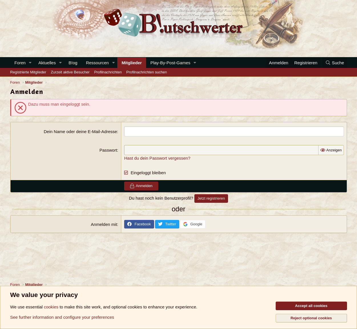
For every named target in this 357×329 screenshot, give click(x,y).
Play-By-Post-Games (170, 62)
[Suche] (334, 62)
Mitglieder (132, 62)
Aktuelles (47, 62)
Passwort (108, 150)
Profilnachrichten (108, 72)
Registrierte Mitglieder (28, 72)
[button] (30, 62)
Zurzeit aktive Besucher (70, 72)
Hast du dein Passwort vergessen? (157, 158)
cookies (51, 306)
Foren (20, 62)
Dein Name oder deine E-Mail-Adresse (80, 131)
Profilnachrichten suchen (146, 72)
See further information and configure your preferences (62, 317)
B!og (72, 62)
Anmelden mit (104, 224)
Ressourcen (97, 62)
